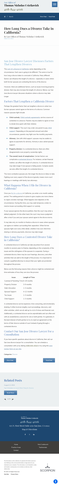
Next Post (49, 360)
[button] (55, 481)
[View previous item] (5, 399)
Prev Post (10, 360)
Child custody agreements (30, 117)
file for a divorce (17, 193)
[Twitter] (29, 434)
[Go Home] (5, 16)
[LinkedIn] (34, 434)
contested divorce (25, 159)
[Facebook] (25, 434)
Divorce (14, 354)
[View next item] (13, 399)
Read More (10, 393)
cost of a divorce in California (18, 69)
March (11, 16)
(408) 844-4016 (32, 346)
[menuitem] (16, 444)
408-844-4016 (13, 9)
